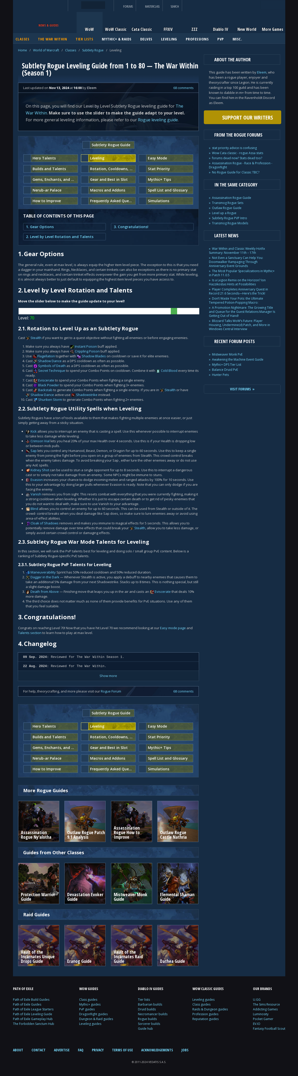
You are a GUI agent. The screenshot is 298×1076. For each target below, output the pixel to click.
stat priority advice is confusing (234, 148)
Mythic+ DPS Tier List (226, 364)
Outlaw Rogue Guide (227, 208)
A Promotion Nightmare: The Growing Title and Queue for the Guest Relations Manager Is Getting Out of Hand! (242, 311)
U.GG (257, 999)
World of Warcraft (46, 50)
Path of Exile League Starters (33, 1009)
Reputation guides (205, 1019)
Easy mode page (173, 628)
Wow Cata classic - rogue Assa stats (237, 153)
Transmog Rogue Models (230, 223)
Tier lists (144, 999)
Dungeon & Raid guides (96, 1019)
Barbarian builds (150, 1004)
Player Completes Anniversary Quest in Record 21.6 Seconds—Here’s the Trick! (238, 291)
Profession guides (205, 1014)
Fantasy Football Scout (269, 1028)
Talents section (29, 632)
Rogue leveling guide (158, 120)
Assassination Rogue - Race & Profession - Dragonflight (240, 165)
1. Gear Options (40, 226)
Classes (70, 50)
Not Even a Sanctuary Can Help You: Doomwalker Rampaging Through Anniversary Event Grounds (236, 262)
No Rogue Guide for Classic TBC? (235, 172)
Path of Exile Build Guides (31, 999)
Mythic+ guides (90, 1004)
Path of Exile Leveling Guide (32, 1014)
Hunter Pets (220, 375)
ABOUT (18, 1050)
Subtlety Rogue (93, 50)
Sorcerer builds (149, 1024)
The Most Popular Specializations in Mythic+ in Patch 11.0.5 (242, 273)
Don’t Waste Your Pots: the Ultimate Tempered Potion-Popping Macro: (236, 300)
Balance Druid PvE (225, 369)
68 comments (183, 87)
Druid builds (147, 1009)
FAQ (80, 1050)
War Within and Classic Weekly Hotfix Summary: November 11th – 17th (237, 250)
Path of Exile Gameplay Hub (33, 1019)
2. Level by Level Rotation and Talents (59, 236)
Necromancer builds (152, 1014)
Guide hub (145, 1028)
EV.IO (256, 1024)
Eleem (261, 72)
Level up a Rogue (224, 213)
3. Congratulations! (131, 226)
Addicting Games (265, 1009)
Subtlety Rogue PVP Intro (229, 218)
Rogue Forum (111, 691)
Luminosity (260, 1014)
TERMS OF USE (122, 1050)
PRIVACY (98, 1050)
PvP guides (87, 1009)
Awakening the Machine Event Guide (237, 359)
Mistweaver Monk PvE (227, 354)
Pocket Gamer (263, 1019)
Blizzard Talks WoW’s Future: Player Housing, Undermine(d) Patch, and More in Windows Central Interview (239, 325)
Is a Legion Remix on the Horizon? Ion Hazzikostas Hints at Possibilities (237, 282)
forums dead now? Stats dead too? (237, 158)
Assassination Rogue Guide (231, 198)
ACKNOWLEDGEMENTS (157, 1050)
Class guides (88, 999)
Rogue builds (147, 1019)
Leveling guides (90, 1024)
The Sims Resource (266, 1004)
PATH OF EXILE (23, 988)
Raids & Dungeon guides (210, 1009)
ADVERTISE (61, 1050)
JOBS (185, 1050)
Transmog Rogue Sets (227, 203)
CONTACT (39, 1050)
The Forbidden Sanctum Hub (33, 1024)
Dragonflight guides (93, 1014)
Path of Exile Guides (27, 1004)
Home (22, 50)
